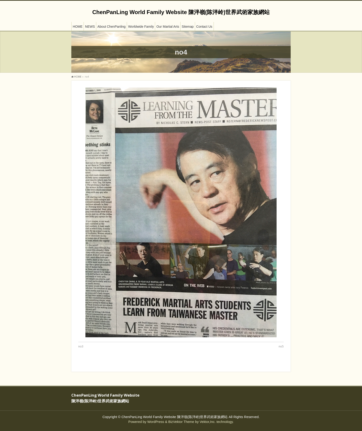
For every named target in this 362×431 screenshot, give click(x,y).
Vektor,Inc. (208, 422)
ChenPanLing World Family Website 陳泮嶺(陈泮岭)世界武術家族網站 (181, 12)
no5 (281, 346)
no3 (80, 346)
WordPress (155, 422)
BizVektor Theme (181, 422)
